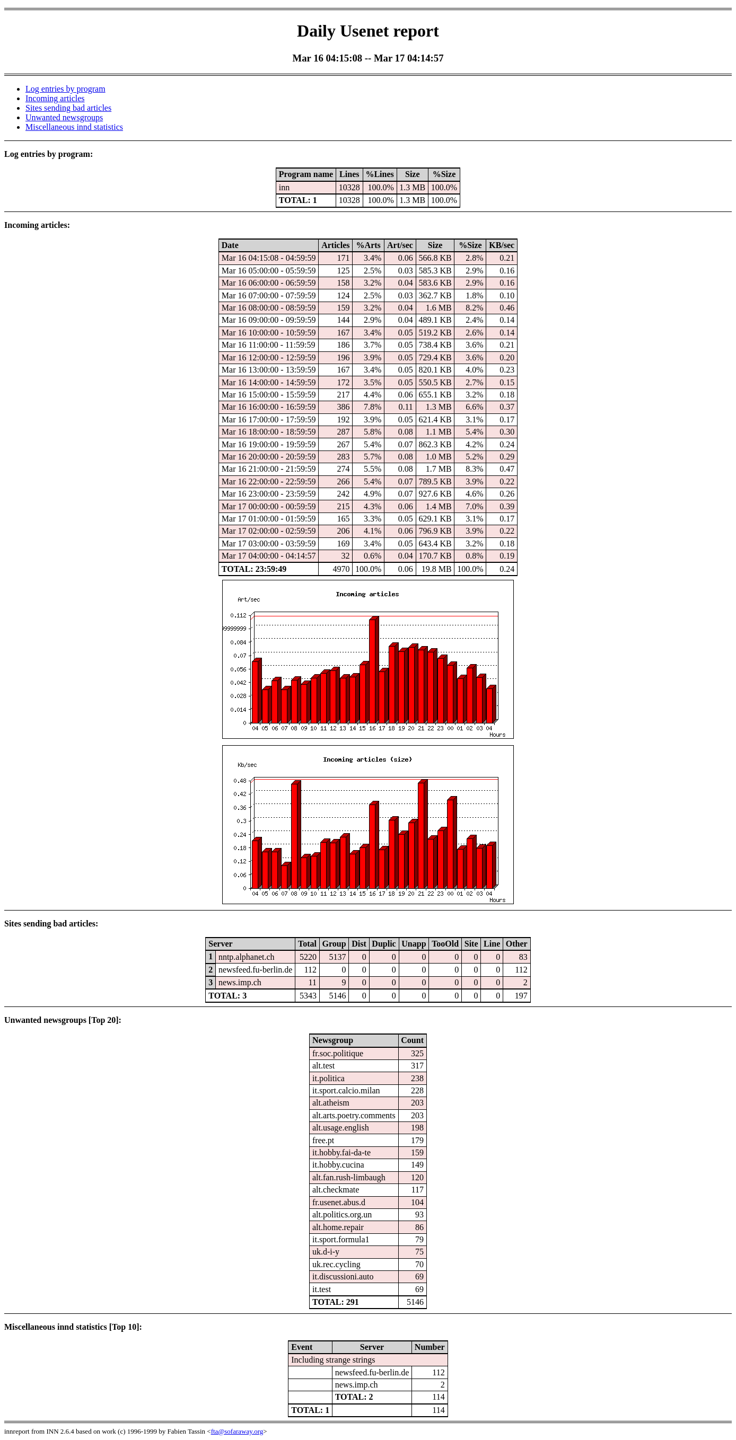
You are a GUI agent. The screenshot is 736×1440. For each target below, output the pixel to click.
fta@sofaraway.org (237, 1431)
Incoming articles (55, 98)
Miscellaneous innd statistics (74, 126)
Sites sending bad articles (68, 107)
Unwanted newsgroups (64, 117)
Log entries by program (65, 88)
